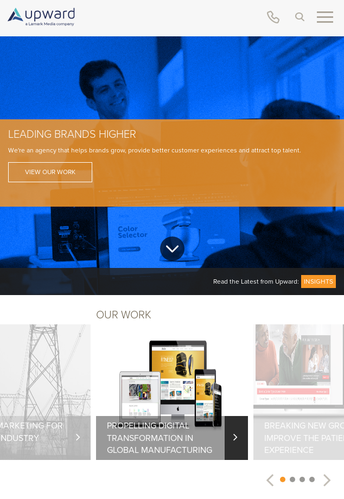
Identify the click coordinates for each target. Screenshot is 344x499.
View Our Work (50, 172)
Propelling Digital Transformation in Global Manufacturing (159, 438)
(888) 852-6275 (273, 17)
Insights (318, 281)
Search (299, 17)
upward (41, 17)
